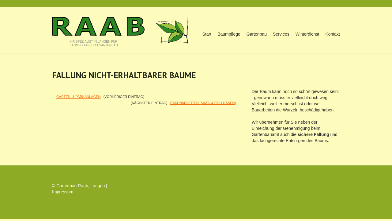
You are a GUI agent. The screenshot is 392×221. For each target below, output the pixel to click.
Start (207, 34)
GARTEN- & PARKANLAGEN (78, 97)
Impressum (62, 191)
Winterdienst (307, 34)
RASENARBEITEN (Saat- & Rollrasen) (203, 103)
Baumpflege (228, 34)
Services (281, 34)
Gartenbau (257, 34)
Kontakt (333, 34)
